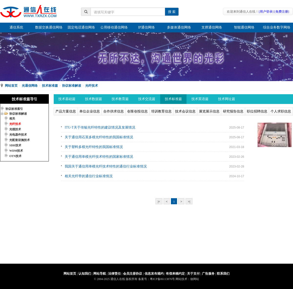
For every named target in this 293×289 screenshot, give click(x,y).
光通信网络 (30, 85)
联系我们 (223, 273)
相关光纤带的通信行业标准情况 (89, 176)
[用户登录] (266, 11)
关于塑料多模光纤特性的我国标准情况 (94, 147)
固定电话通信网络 (81, 27)
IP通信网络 (146, 27)
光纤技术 (91, 85)
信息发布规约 (154, 273)
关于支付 (193, 273)
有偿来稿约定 (175, 273)
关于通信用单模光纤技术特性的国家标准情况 (99, 156)
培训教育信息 (161, 111)
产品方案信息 (65, 111)
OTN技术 (15, 156)
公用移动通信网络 (114, 27)
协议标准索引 (14, 109)
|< (159, 201)
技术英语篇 (200, 99)
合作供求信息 (113, 111)
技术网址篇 (226, 99)
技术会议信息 (185, 111)
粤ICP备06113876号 (162, 279)
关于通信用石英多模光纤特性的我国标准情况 (99, 137)
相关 (12, 118)
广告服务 (208, 273)
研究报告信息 (233, 111)
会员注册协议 (132, 273)
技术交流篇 (146, 99)
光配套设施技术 (19, 140)
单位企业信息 (89, 111)
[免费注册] (281, 11)
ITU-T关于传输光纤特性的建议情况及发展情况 (100, 127)
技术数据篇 (93, 99)
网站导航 (99, 273)
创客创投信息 (137, 111)
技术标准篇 (50, 85)
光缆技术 (15, 129)
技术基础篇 (66, 99)
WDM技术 (16, 150)
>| (189, 201)
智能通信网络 (244, 27)
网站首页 (11, 85)
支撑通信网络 (211, 27)
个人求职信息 (281, 111)
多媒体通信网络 (179, 27)
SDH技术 (15, 145)
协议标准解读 (71, 85)
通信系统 (16, 27)
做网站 (194, 279)
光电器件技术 (18, 134)
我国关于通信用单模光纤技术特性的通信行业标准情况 (106, 166)
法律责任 (114, 273)
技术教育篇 (120, 99)
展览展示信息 (209, 111)
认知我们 (84, 273)
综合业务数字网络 (276, 27)
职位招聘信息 (257, 111)
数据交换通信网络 (49, 27)
